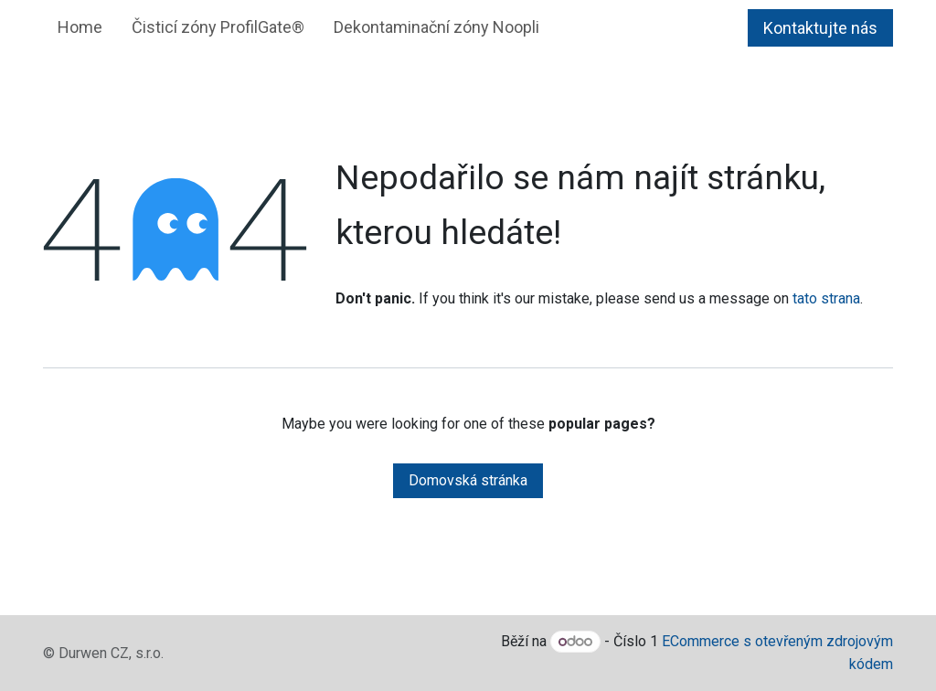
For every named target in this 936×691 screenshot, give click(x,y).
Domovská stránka (468, 480)
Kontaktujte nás (820, 27)
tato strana (826, 298)
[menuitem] (80, 28)
